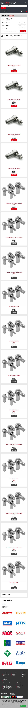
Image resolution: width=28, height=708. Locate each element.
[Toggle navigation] (25, 3)
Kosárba (14, 71)
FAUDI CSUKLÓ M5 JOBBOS (14, 134)
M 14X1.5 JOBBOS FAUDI (14, 375)
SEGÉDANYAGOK (9, 35)
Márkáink (23, 671)
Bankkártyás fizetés (6, 685)
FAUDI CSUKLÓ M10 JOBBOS (14, 65)
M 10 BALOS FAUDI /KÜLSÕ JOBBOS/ (14, 237)
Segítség (18, 687)
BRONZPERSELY (5, 607)
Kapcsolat (19, 682)
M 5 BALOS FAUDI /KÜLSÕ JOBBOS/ (14, 444)
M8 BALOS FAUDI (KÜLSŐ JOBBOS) (14, 203)
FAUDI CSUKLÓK (17, 35)
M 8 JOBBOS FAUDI (14, 582)
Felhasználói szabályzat (7, 687)
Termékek (14, 673)
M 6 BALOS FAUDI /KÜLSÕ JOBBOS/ (14, 513)
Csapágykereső (15, 671)
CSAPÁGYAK (4, 603)
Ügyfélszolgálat (20, 685)
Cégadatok (19, 683)
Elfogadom (23, 705)
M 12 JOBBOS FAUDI (14, 306)
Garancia (18, 686)
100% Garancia (5, 680)
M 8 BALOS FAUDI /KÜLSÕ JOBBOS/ (14, 548)
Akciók (13, 675)
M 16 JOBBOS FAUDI (14, 410)
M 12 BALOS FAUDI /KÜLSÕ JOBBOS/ (14, 272)
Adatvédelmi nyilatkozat (7, 686)
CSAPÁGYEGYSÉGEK (5, 606)
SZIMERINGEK (4, 605)
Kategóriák (14, 674)
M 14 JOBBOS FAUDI (14, 341)
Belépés (4, 11)
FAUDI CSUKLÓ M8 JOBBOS (14, 168)
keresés (23, 31)
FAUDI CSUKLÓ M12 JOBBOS (14, 99)
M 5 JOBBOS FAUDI (14, 479)
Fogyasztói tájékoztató (7, 688)
